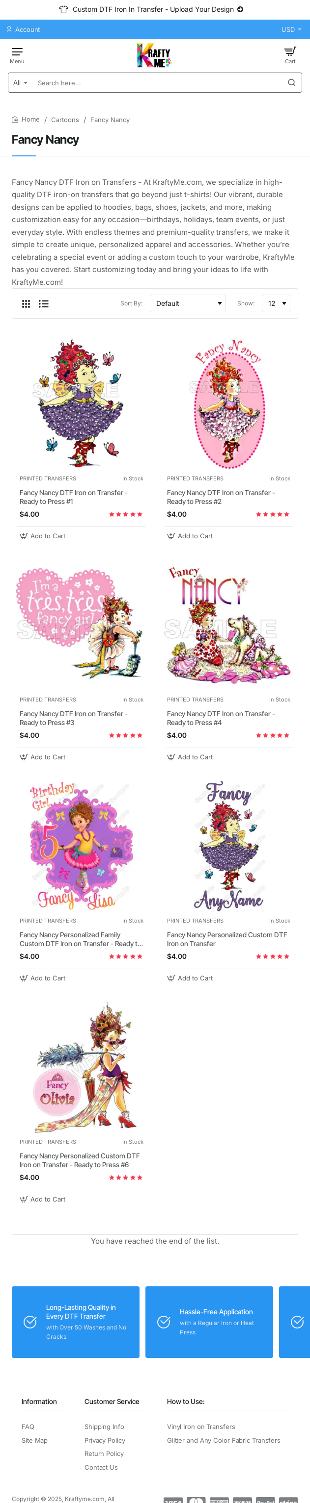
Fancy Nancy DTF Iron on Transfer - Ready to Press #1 (74, 496)
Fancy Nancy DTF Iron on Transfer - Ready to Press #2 (221, 496)
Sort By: (131, 303)
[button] (44, 536)
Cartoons (65, 120)
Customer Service (112, 1401)
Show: (245, 303)
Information (39, 1401)
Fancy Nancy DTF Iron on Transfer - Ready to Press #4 (221, 717)
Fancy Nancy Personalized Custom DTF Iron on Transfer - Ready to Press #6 (80, 1160)
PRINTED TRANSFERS (48, 478)
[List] (44, 303)
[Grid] (26, 303)
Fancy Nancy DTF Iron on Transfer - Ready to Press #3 (74, 717)
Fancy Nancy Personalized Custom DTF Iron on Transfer (227, 939)
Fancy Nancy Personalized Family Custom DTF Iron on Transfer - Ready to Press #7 (80, 939)
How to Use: (186, 1401)
